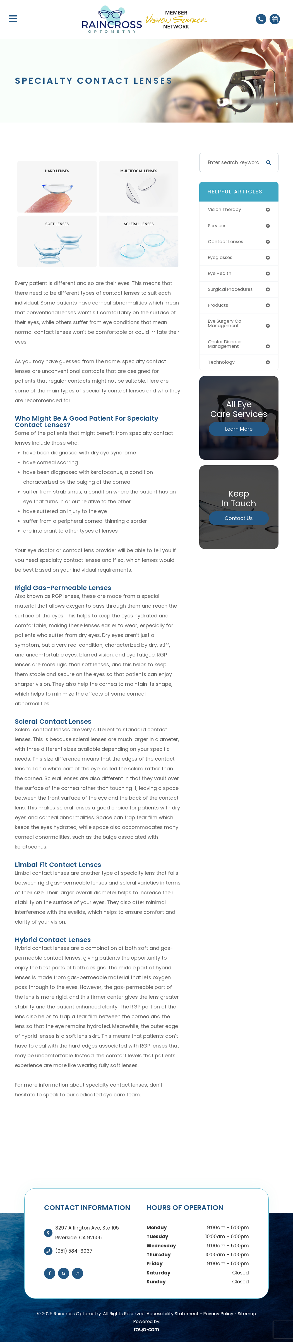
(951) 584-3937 (73, 1251)
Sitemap (247, 1313)
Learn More (239, 432)
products (218, 307)
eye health (220, 274)
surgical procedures (232, 290)
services (218, 226)
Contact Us (239, 521)
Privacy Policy (218, 1313)
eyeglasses (221, 258)
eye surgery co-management (227, 326)
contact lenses (227, 242)
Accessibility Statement (172, 1313)
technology (222, 365)
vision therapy (225, 209)
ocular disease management (226, 347)
